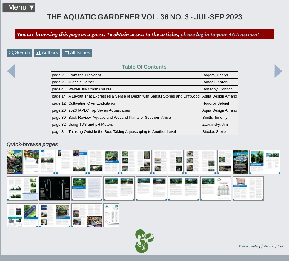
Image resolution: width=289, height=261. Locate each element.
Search (19, 52)
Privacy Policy (249, 246)
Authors (47, 52)
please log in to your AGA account (220, 34)
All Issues (77, 52)
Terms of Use (273, 246)
